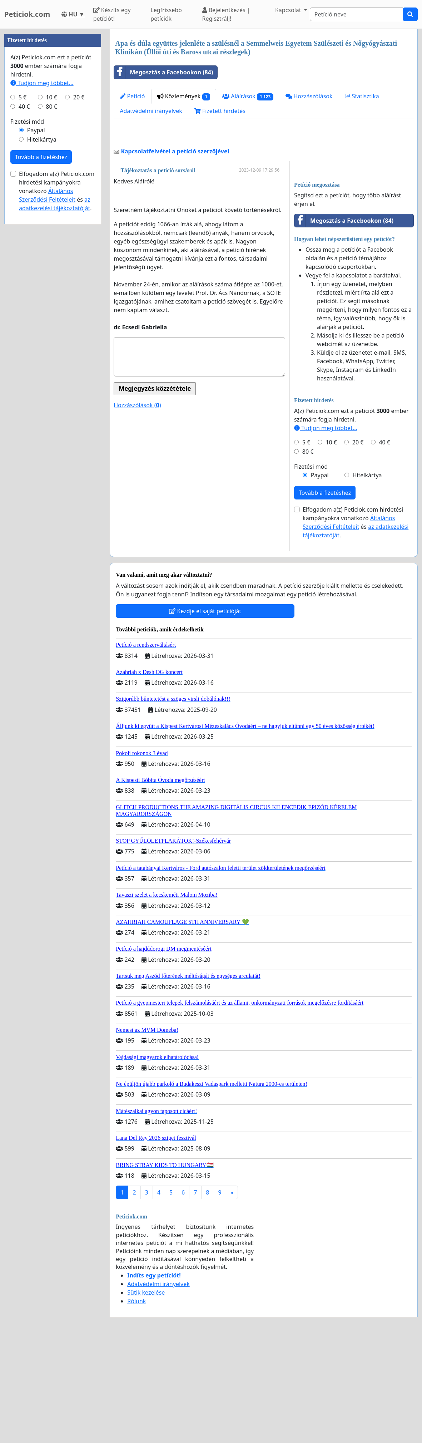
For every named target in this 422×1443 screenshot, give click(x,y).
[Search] (356, 14)
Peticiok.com (27, 14)
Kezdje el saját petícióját (205, 711)
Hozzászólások (309, 96)
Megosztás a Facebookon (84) (163, 72)
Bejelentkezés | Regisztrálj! (226, 14)
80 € (308, 552)
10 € (331, 542)
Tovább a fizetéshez (325, 593)
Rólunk (136, 1401)
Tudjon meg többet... (325, 528)
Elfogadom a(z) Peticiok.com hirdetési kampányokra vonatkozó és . (355, 622)
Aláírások (247, 96)
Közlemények (183, 96)
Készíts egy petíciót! (112, 14)
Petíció (132, 96)
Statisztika (362, 96)
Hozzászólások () (137, 505)
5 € (306, 542)
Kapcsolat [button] (289, 10)
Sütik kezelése (146, 1393)
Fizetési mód (311, 567)
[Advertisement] (263, 186)
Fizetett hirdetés (219, 111)
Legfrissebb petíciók (166, 14)
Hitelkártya (367, 575)
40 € (384, 542)
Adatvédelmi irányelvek (151, 111)
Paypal (320, 575)
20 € (358, 542)
